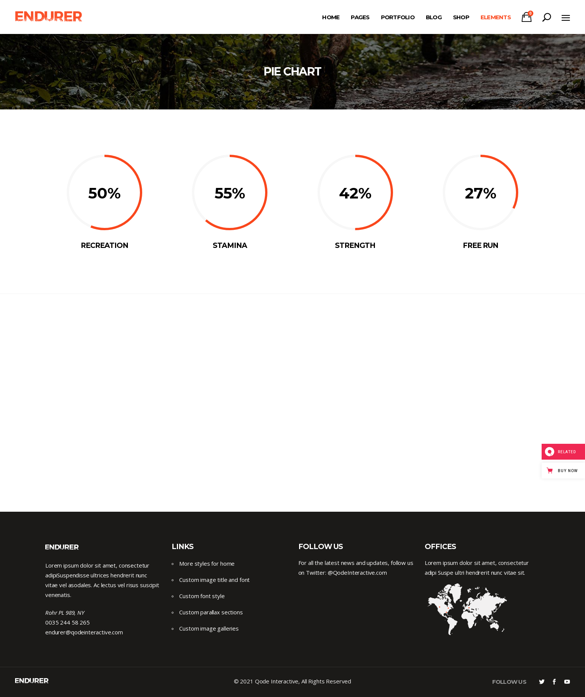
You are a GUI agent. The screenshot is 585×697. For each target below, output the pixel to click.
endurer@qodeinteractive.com (84, 632)
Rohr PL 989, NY (64, 612)
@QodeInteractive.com (357, 572)
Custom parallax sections (211, 612)
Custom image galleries (209, 628)
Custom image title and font (214, 579)
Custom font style (201, 596)
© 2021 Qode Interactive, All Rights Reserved (292, 681)
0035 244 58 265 (67, 622)
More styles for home (207, 563)
